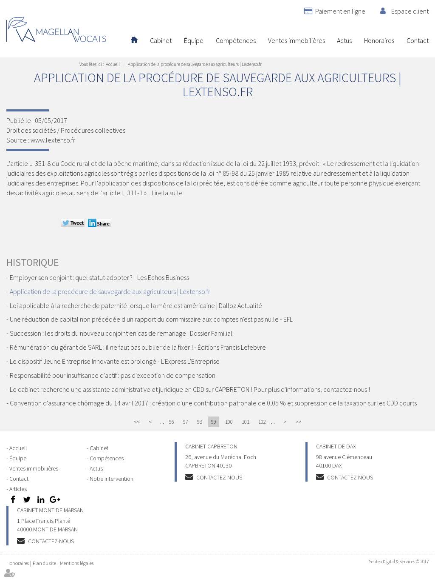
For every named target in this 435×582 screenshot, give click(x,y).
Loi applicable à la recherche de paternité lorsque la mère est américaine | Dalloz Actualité (136, 305)
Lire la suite (167, 192)
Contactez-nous (219, 477)
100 (229, 421)
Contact (418, 40)
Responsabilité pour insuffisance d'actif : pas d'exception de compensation (112, 375)
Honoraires (379, 40)
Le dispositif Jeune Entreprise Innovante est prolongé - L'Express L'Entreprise (115, 361)
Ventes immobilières (296, 40)
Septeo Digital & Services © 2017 (399, 562)
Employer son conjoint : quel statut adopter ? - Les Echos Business (99, 277)
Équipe (193, 40)
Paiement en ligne (340, 11)
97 (185, 421)
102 (262, 421)
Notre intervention (111, 478)
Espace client (410, 11)
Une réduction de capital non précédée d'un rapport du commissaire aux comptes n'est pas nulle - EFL (151, 319)
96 (171, 421)
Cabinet (161, 40)
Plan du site (44, 563)
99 (213, 421)
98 (199, 421)
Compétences (236, 40)
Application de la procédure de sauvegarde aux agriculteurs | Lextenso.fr (195, 64)
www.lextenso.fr (53, 140)
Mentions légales (76, 563)
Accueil (134, 40)
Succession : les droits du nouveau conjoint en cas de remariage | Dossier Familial (121, 333)
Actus (344, 40)
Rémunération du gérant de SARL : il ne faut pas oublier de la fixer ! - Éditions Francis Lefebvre (138, 347)
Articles (18, 489)
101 (245, 421)
